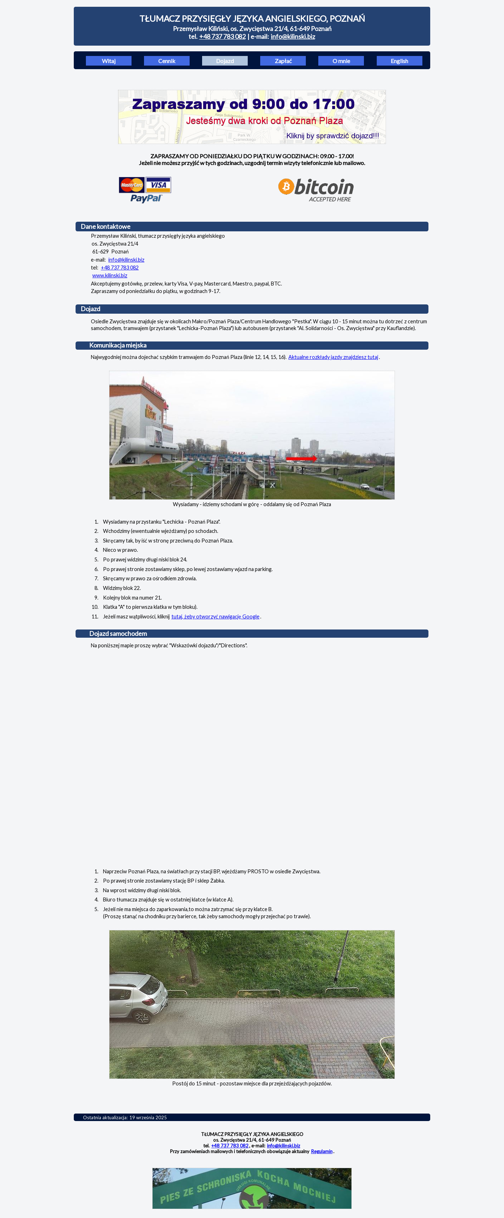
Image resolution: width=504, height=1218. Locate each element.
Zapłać (283, 60)
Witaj (108, 60)
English (399, 60)
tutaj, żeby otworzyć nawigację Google (215, 616)
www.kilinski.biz (109, 275)
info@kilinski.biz (293, 36)
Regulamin (322, 1151)
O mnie (341, 60)
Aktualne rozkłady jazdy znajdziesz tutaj (333, 357)
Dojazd (225, 60)
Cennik (166, 60)
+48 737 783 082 (222, 36)
